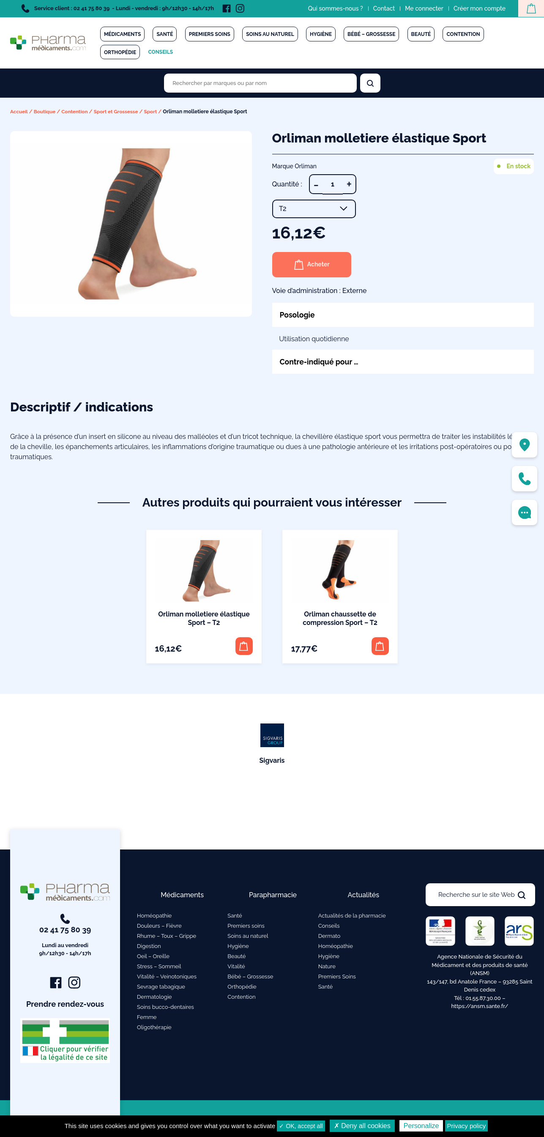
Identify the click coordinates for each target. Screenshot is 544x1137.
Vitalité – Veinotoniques (167, 977)
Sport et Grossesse (118, 112)
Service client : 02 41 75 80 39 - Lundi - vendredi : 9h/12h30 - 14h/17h (117, 8)
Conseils (160, 52)
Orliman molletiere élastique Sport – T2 (203, 618)
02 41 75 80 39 (65, 937)
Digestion (149, 947)
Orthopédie (120, 52)
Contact (383, 8)
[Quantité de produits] (333, 184)
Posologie (298, 314)
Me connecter (423, 8)
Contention (463, 34)
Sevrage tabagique (161, 987)
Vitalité (236, 967)
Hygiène (321, 34)
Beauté (421, 34)
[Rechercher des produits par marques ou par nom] (260, 83)
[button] (244, 646)
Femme (147, 1018)
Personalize (421, 1125)
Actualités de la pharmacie (352, 916)
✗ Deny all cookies (362, 1125)
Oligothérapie (154, 1028)
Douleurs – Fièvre (159, 926)
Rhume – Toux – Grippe (166, 937)
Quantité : (287, 184)
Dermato (329, 937)
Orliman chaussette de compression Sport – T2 (340, 618)
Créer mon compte (478, 8)
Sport (153, 112)
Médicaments (122, 34)
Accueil (19, 112)
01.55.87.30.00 (483, 999)
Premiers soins (209, 34)
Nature (327, 967)
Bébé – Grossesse (371, 34)
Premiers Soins (337, 977)
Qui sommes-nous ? (334, 8)
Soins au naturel (270, 34)
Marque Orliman (294, 165)
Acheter (313, 264)
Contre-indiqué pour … (320, 361)
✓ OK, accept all (301, 1126)
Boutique (45, 112)
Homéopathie (154, 916)
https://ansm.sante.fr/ (479, 1007)
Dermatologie (154, 998)
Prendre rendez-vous (65, 1005)
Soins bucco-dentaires (165, 1008)
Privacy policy (466, 1125)
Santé (164, 34)
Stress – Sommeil (159, 967)
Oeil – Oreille (153, 957)
